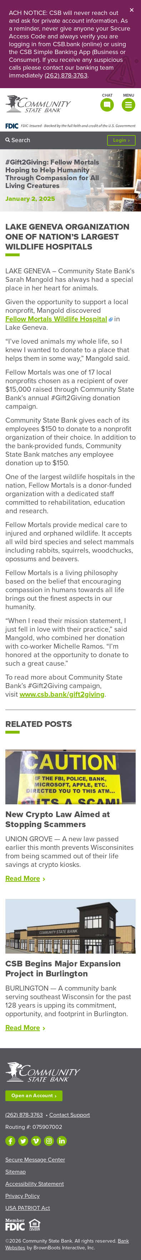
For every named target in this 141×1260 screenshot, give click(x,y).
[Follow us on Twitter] (23, 1141)
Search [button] (20, 140)
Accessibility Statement (34, 1183)
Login (124, 140)
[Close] (132, 9)
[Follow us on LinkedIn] (62, 1141)
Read (25, 878)
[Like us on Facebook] (10, 1141)
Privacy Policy (22, 1196)
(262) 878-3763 (66, 75)
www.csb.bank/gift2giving (62, 694)
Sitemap (15, 1171)
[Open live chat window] (106, 102)
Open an (33, 1096)
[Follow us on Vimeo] (36, 1141)
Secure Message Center (35, 1159)
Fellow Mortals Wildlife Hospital (56, 319)
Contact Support (69, 1115)
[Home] (38, 104)
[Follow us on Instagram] (49, 1141)
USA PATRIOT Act (27, 1208)
